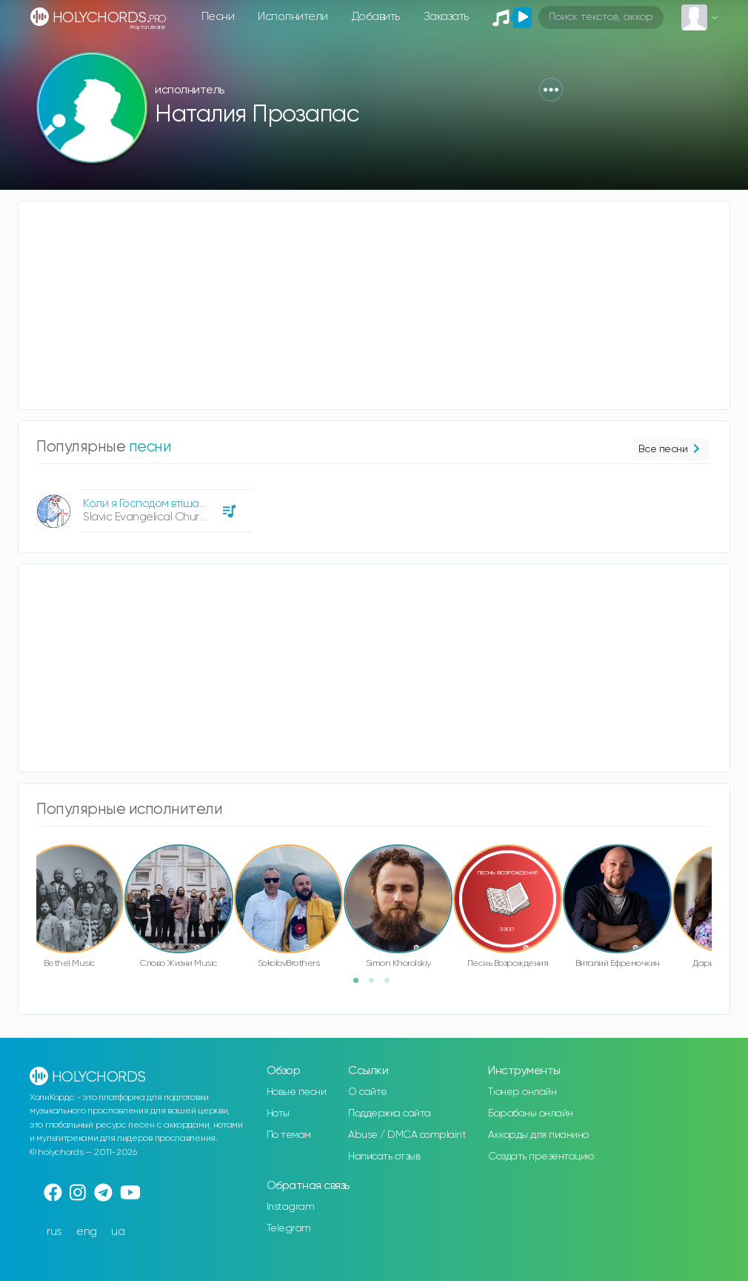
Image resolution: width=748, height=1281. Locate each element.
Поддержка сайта (389, 1113)
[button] (551, 90)
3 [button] (391, 985)
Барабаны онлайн (530, 1113)
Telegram (289, 1228)
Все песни (670, 449)
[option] (141, 505)
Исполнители (293, 16)
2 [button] (376, 985)
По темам (289, 1135)
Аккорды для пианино (538, 1135)
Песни (218, 16)
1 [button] (360, 985)
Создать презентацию (541, 1156)
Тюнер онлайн (522, 1092)
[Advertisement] (374, 305)
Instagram (291, 1207)
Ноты (278, 1113)
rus (54, 1231)
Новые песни (297, 1092)
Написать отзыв (384, 1156)
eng (86, 1231)
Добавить (376, 16)
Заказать (446, 16)
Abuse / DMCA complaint (407, 1135)
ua (117, 1231)
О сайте (367, 1092)
